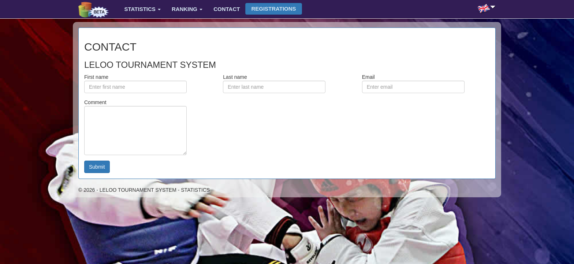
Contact (226, 9)
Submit (97, 167)
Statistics (142, 9)
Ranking (187, 9)
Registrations (273, 9)
